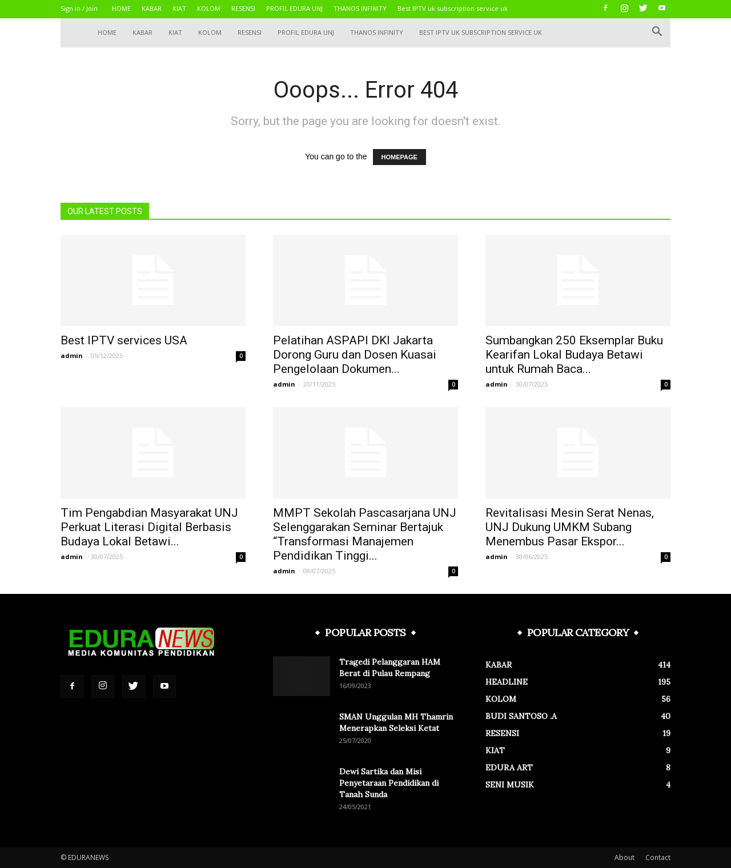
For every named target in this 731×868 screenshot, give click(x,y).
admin (72, 355)
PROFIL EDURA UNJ (294, 8)
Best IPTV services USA (124, 340)
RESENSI (243, 8)
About (624, 857)
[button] (656, 32)
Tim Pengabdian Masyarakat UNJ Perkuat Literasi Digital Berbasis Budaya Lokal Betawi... (149, 527)
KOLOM (208, 8)
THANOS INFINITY (360, 8)
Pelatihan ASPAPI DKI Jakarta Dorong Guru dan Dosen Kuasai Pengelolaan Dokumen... (354, 354)
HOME (121, 8)
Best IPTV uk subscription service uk (452, 8)
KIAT (179, 8)
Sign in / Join (79, 8)
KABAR (152, 8)
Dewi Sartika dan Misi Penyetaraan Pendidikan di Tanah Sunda (389, 782)
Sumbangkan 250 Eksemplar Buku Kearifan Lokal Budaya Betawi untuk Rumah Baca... (574, 354)
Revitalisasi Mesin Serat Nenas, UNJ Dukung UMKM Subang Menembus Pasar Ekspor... (569, 527)
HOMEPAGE (399, 157)
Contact (657, 857)
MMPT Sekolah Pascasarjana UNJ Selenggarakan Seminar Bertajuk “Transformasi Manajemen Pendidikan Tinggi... (364, 534)
